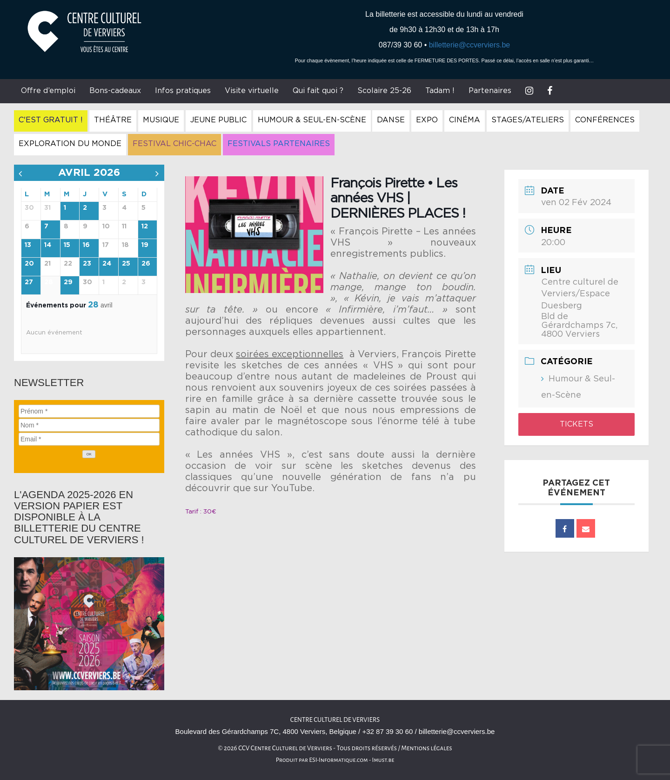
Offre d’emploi (48, 90)
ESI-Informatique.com (338, 760)
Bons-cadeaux (115, 90)
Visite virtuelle (252, 90)
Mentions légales (426, 748)
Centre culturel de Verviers (335, 719)
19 (144, 245)
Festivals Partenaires (279, 143)
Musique (161, 120)
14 (47, 245)
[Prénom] (89, 411)
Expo (427, 120)
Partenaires (490, 90)
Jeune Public (218, 120)
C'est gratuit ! (51, 120)
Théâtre (113, 120)
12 (144, 226)
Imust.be (383, 760)
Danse (391, 120)
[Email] (89, 439)
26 (145, 263)
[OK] (88, 454)
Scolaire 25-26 (384, 90)
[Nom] (89, 425)
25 (126, 263)
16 (86, 245)
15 (67, 245)
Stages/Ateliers (527, 120)
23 (87, 263)
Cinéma (464, 120)
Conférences (605, 120)
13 (28, 245)
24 (106, 263)
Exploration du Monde (70, 143)
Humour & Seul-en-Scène (312, 120)
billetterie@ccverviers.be (469, 45)
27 (29, 282)
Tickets (576, 424)
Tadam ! (440, 90)
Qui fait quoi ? (318, 90)
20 (29, 263)
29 (68, 282)
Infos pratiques (183, 90)
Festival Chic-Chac (174, 143)
